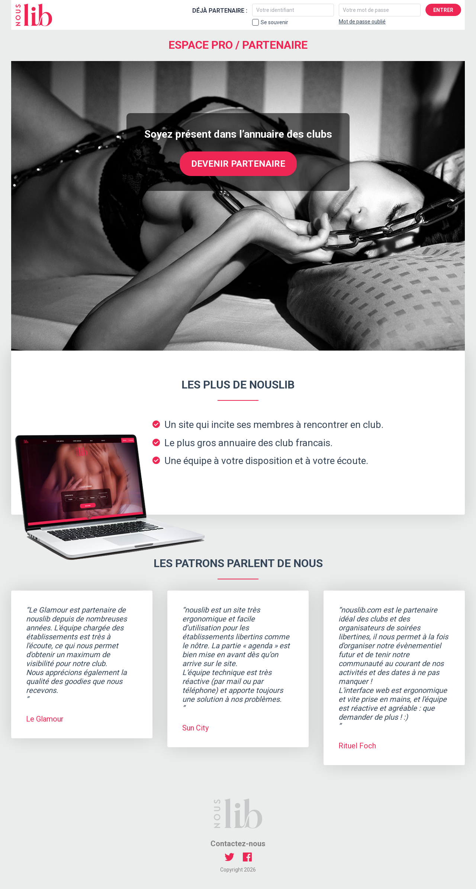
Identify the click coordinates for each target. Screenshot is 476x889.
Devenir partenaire (238, 164)
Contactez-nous (238, 843)
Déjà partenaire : (219, 10)
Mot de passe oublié (362, 22)
